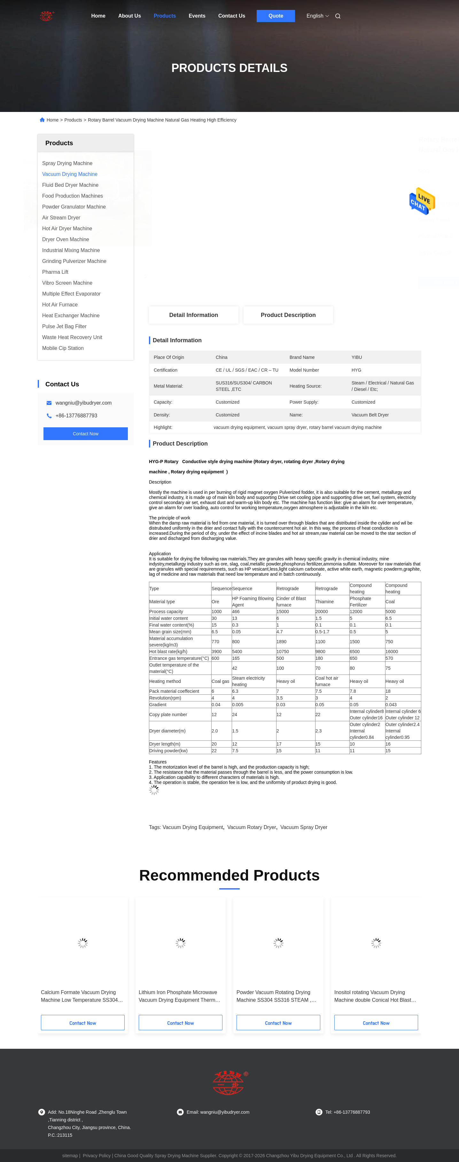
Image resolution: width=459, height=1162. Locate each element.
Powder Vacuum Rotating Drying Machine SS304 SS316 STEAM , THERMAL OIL (274, 997)
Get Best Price (322, 282)
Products (165, 16)
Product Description (288, 315)
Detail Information (193, 315)
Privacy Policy (97, 1155)
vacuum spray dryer (303, 827)
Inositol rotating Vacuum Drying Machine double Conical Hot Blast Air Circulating (372, 997)
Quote (275, 16)
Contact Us (231, 16)
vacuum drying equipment (193, 827)
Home (98, 16)
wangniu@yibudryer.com (84, 403)
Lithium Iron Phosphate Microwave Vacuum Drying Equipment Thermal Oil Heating (179, 997)
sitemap (70, 1155)
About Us (129, 16)
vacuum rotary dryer (251, 827)
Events (197, 16)
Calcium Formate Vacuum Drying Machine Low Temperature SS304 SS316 (79, 997)
